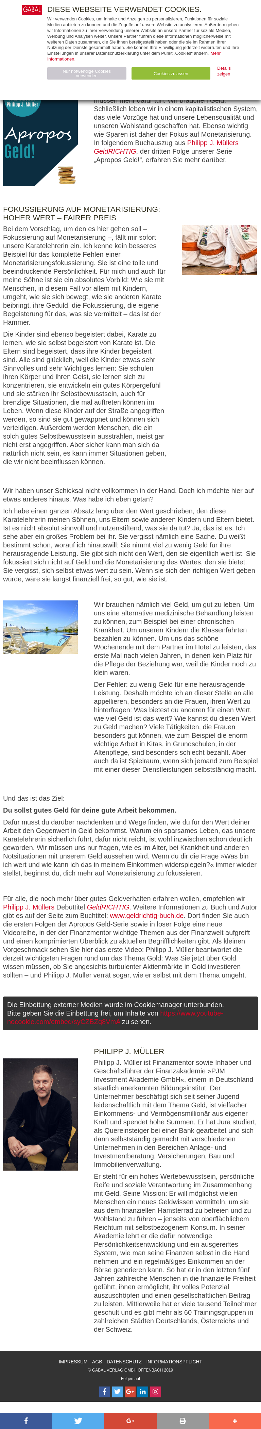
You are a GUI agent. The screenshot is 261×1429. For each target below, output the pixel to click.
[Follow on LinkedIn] (142, 1392)
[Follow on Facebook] (104, 1392)
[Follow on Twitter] (117, 1392)
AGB (97, 1361)
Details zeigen (224, 71)
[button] (26, 1421)
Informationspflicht (174, 1361)
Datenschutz (124, 1361)
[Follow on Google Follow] (130, 1392)
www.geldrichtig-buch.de (147, 915)
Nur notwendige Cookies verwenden (87, 73)
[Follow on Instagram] (155, 1392)
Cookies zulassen (171, 73)
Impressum (73, 1361)
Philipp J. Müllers (213, 143)
